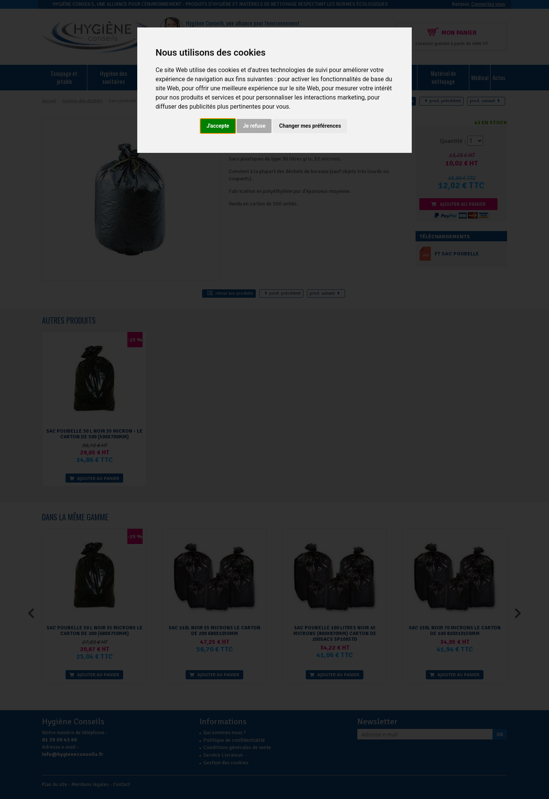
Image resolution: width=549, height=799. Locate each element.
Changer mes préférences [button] (310, 126)
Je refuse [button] (254, 126)
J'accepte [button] (218, 126)
